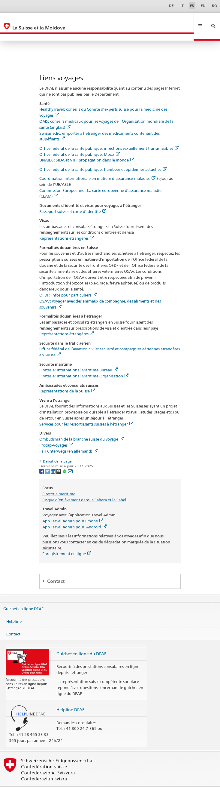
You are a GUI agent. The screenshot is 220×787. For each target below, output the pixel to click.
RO (214, 5)
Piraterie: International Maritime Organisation (83, 363)
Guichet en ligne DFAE (23, 595)
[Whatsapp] (65, 458)
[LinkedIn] (53, 458)
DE (171, 5)
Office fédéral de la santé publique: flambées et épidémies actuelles (103, 156)
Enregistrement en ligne (66, 540)
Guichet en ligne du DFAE (81, 640)
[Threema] (59, 458)
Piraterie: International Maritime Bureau (78, 357)
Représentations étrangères (66, 225)
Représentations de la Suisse (67, 378)
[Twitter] (48, 458)
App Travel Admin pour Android (74, 514)
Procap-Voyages (56, 432)
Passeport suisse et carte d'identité (72, 198)
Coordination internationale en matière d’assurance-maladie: (97, 165)
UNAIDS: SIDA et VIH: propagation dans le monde (86, 147)
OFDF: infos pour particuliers (68, 282)
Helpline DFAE (70, 696)
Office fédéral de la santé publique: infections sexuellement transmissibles (109, 135)
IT (182, 5)
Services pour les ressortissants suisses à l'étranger (86, 411)
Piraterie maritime (58, 480)
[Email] (70, 458)
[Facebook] (42, 458)
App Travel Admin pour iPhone (72, 508)
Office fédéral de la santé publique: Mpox (79, 141)
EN (203, 5)
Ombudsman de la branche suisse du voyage (81, 426)
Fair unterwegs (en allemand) (68, 438)
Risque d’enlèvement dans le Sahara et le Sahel (84, 486)
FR (192, 5)
